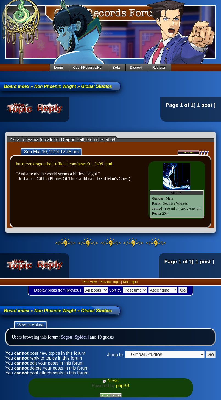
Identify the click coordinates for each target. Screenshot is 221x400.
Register (159, 67)
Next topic (130, 282)
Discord (136, 67)
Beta (116, 67)
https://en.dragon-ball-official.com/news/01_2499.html (64, 163)
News (110, 380)
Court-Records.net (88, 67)
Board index (16, 86)
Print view (90, 282)
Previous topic (109, 282)
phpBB (122, 385)
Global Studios (96, 86)
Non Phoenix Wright (55, 86)
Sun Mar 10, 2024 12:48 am (51, 151)
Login (58, 67)
